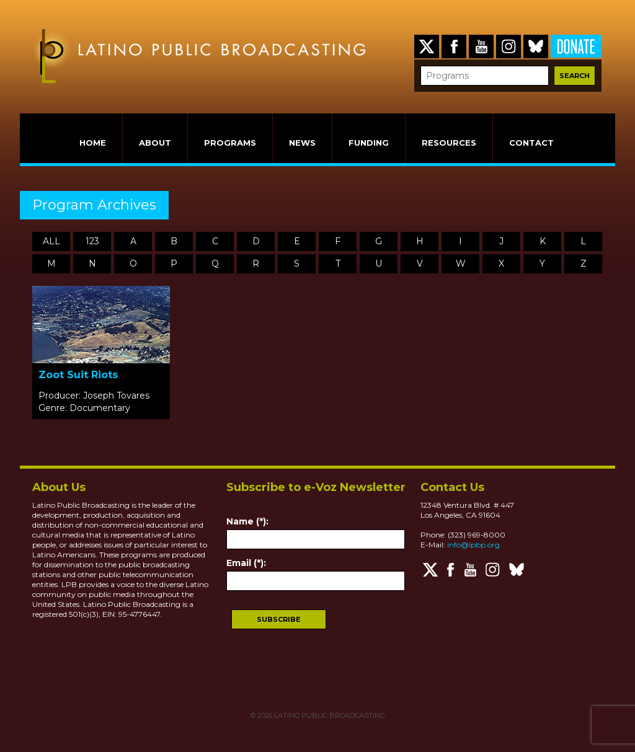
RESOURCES (449, 143)
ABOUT (155, 143)
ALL (51, 241)
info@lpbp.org (473, 544)
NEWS (302, 143)
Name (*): (247, 521)
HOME (92, 143)
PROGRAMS (230, 143)
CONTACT (531, 143)
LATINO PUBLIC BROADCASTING (328, 715)
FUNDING (369, 143)
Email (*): (246, 562)
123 (92, 241)
